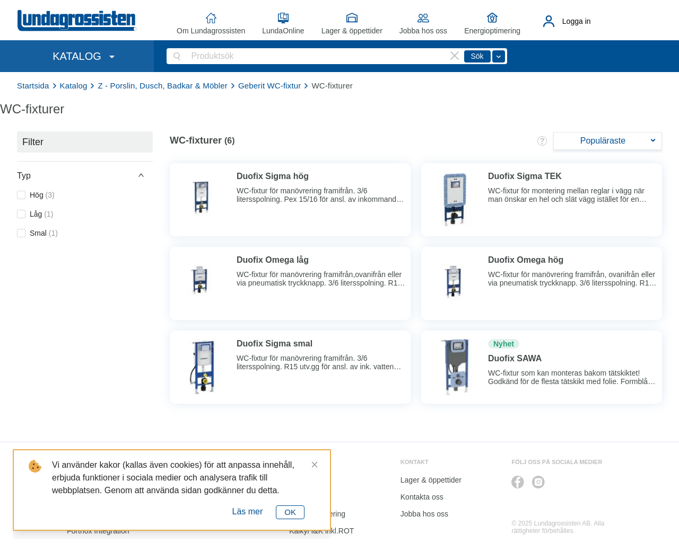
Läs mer (247, 511)
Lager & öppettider (351, 30)
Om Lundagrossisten (211, 30)
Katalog (74, 85)
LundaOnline (283, 30)
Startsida (33, 85)
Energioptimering (492, 30)
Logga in (576, 21)
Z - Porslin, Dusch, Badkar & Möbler (163, 85)
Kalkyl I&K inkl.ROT (321, 531)
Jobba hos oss (423, 30)
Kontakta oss (422, 497)
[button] (85, 175)
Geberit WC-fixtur (269, 85)
